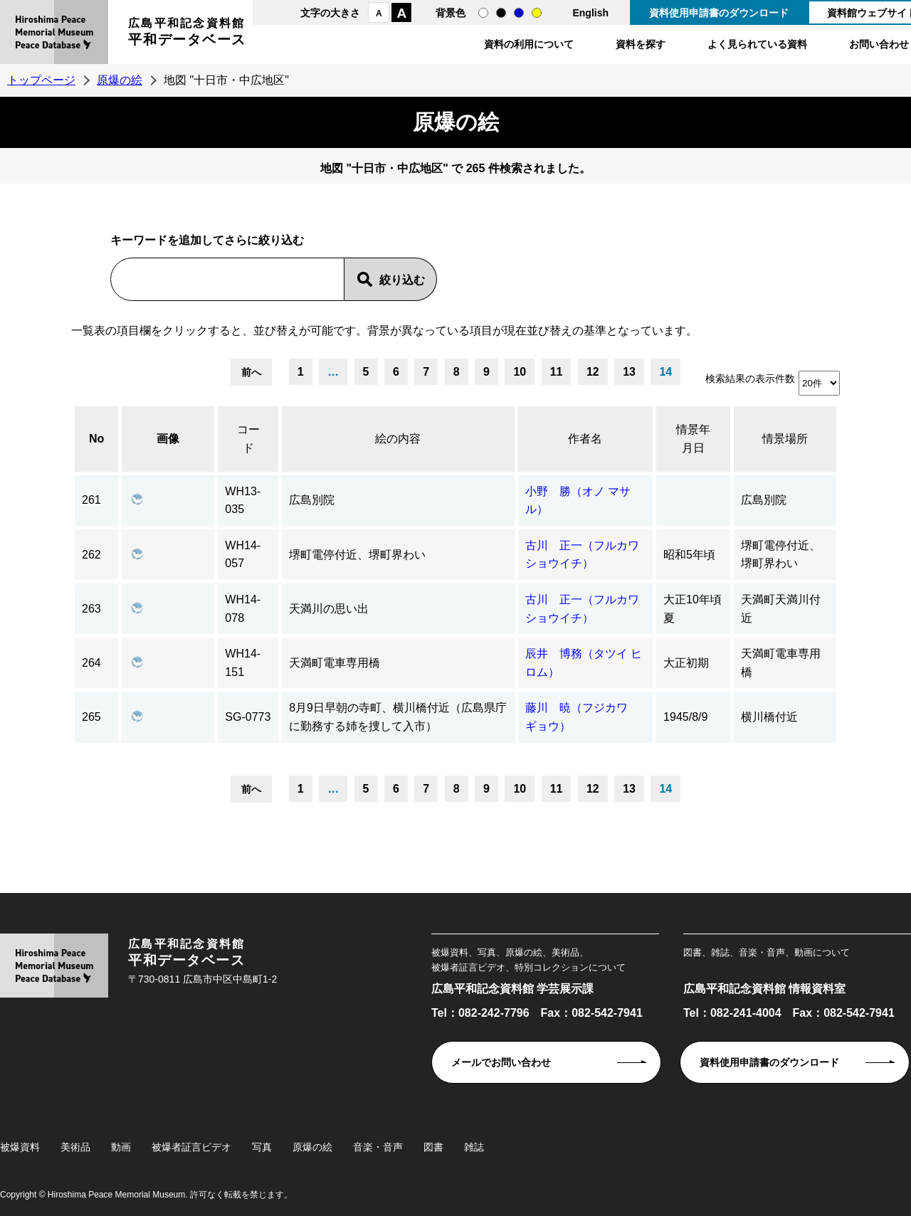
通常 (483, 13)
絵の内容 (398, 439)
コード (248, 438)
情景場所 (785, 439)
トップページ (41, 80)
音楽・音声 (378, 1147)
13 (629, 372)
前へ (251, 372)
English (590, 12)
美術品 (75, 1147)
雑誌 (474, 1147)
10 (519, 372)
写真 (262, 1147)
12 (592, 372)
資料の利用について (529, 44)
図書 (433, 1147)
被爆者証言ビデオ (191, 1147)
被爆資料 (20, 1147)
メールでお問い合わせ (501, 1062)
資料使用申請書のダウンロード (719, 12)
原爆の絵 (119, 80)
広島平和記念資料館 (187, 34)
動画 (121, 1147)
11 (556, 372)
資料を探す (640, 44)
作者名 (585, 439)
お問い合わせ (879, 44)
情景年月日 (693, 438)
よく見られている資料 (757, 44)
